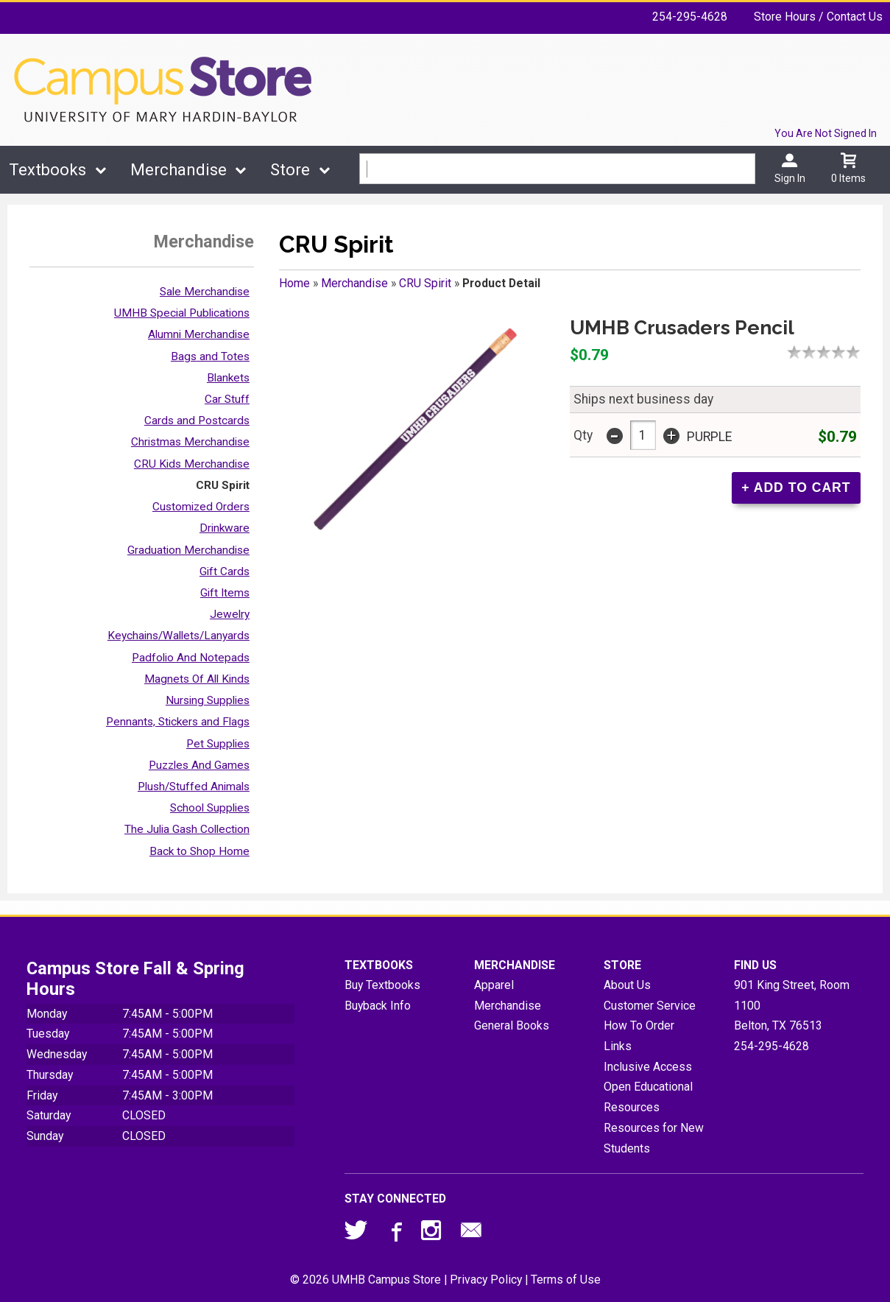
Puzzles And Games (199, 765)
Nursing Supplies (208, 700)
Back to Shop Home (199, 851)
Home (294, 283)
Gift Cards (224, 571)
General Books (511, 1025)
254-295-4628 (689, 17)
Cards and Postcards (197, 420)
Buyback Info (378, 1006)
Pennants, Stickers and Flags (178, 721)
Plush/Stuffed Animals (194, 786)
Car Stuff (227, 399)
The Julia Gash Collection (187, 829)
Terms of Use (566, 1280)
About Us (627, 985)
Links (618, 1046)
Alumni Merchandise (199, 334)
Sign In (789, 178)
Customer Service (650, 1006)
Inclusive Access (648, 1067)
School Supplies (210, 807)
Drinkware (224, 528)
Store (290, 170)
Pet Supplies (218, 743)
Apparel (494, 985)
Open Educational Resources (648, 1097)
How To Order (639, 1025)
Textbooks (47, 170)
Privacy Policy (486, 1280)
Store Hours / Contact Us (818, 17)
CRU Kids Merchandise (192, 464)
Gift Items (225, 592)
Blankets (228, 377)
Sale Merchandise (205, 291)
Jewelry (230, 614)
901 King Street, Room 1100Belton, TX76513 (792, 1005)
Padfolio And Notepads (191, 657)
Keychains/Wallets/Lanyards (178, 635)
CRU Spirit (223, 485)
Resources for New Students (654, 1138)
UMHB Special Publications (182, 313)
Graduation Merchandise (188, 550)
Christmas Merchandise (190, 441)
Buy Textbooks (382, 985)
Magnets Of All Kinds (197, 679)
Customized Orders (201, 506)
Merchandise (178, 170)
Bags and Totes (210, 356)
